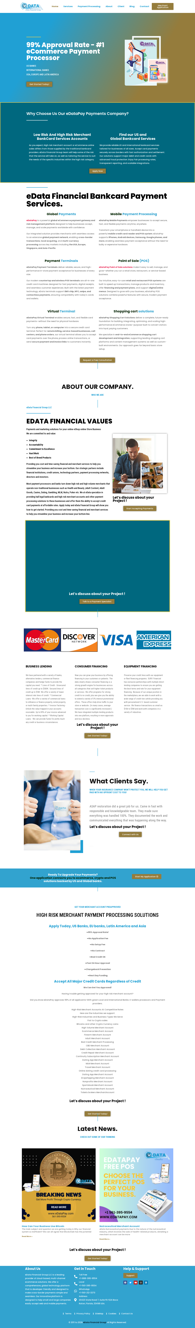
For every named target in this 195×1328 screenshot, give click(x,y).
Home (55, 6)
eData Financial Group (94, 1322)
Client (121, 6)
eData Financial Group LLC (39, 407)
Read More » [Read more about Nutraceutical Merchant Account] (105, 1239)
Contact (144, 6)
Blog (132, 6)
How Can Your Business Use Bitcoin (43, 1226)
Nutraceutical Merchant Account (120, 1226)
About (109, 6)
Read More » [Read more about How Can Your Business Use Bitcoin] (27, 1236)
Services (68, 6)
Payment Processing (89, 6)
